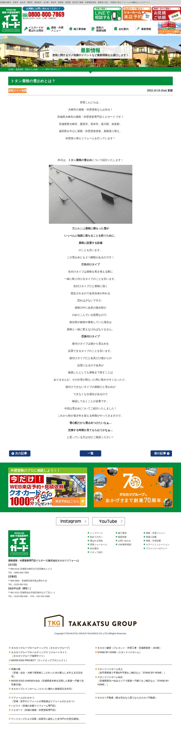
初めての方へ (96, 537)
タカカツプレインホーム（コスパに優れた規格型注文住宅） (42, 688)
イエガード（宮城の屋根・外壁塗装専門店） (34, 710)
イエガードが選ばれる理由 (33, 29)
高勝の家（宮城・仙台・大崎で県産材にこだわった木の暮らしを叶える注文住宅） (47, 673)
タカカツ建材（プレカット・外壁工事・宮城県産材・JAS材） (129, 648)
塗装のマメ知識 (17, 90)
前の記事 (160, 453)
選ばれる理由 (96, 540)
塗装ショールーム (98, 544)
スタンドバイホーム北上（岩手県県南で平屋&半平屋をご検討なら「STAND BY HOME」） (131, 671)
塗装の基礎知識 (99, 29)
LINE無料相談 (124, 544)
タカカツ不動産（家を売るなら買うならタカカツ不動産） (127, 697)
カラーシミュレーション (157, 544)
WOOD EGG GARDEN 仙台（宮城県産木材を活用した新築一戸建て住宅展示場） (47, 682)
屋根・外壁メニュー (55, 29)
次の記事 (21, 453)
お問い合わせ (124, 540)
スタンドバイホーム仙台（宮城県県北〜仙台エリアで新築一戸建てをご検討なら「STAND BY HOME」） (133, 681)
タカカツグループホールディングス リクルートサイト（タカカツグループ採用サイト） (39, 654)
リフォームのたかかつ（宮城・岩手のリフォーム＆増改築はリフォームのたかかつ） (43, 699)
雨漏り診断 (151, 537)
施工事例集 (77, 28)
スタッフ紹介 (96, 552)
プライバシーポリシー (156, 548)
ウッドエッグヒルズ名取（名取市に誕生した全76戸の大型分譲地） (47, 719)
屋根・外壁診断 (153, 540)
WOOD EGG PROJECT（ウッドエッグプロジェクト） (39, 660)
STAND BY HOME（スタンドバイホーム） (119, 652)
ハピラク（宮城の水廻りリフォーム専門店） (34, 705)
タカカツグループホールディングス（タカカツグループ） (41, 648)
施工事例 (122, 533)
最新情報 (144, 28)
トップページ (96, 533)
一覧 (90, 453)
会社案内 (121, 28)
